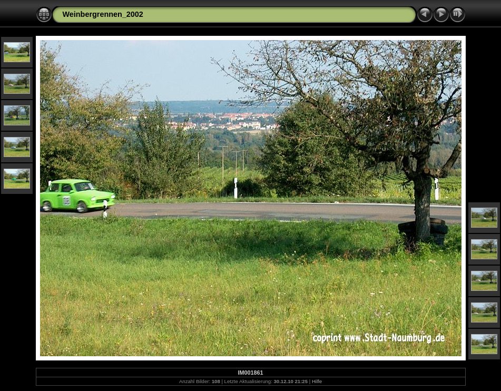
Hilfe (317, 381)
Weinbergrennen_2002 (103, 14)
